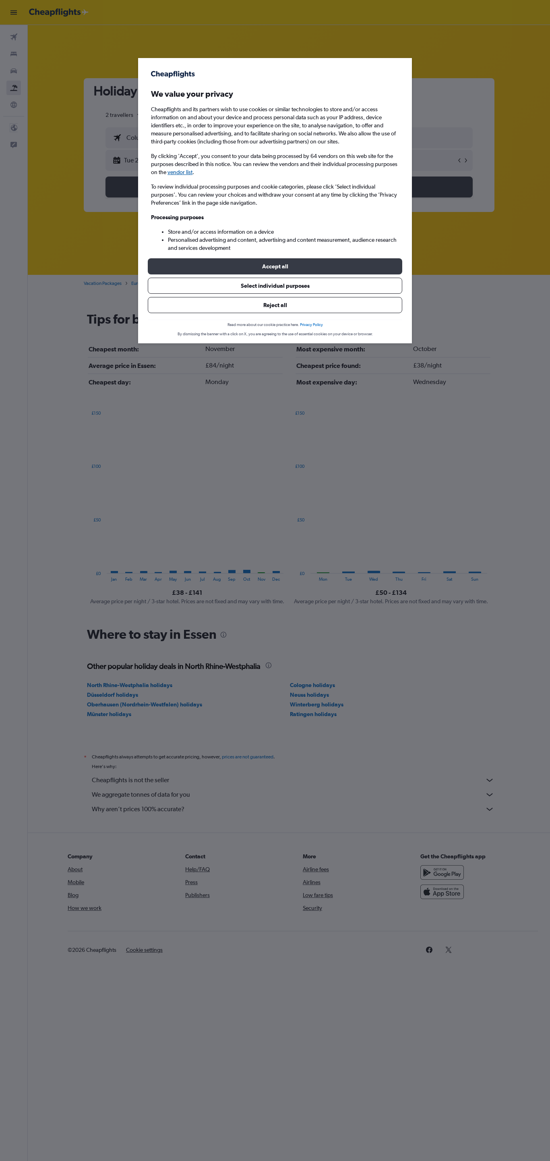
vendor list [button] (179, 172)
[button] (275, 266)
